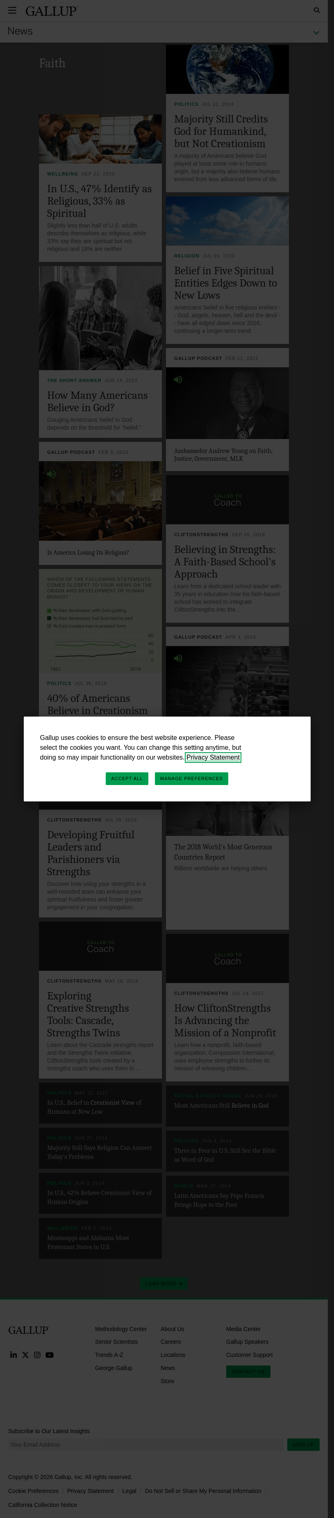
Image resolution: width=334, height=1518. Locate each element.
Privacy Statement (213, 757)
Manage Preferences (191, 778)
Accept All (127, 778)
